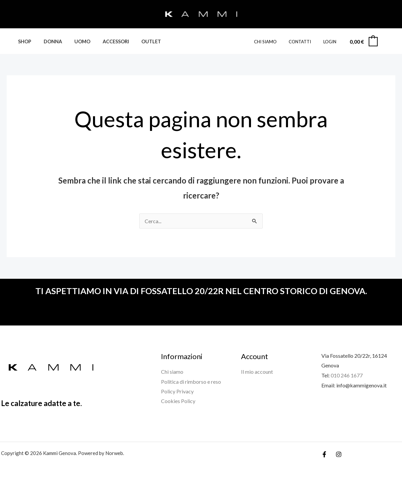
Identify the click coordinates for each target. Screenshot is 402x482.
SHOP (23, 41)
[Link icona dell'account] (387, 41)
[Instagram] (339, 454)
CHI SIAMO (274, 41)
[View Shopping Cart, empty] (363, 41)
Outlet (139, 41)
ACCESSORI (106, 41)
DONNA (48, 41)
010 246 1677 (347, 375)
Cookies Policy (178, 401)
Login (331, 41)
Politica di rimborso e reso (191, 381)
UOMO (75, 41)
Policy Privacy (177, 391)
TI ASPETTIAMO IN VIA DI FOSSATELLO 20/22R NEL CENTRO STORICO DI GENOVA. (201, 290)
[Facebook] (324, 454)
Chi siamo (172, 371)
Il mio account (257, 371)
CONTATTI (305, 41)
